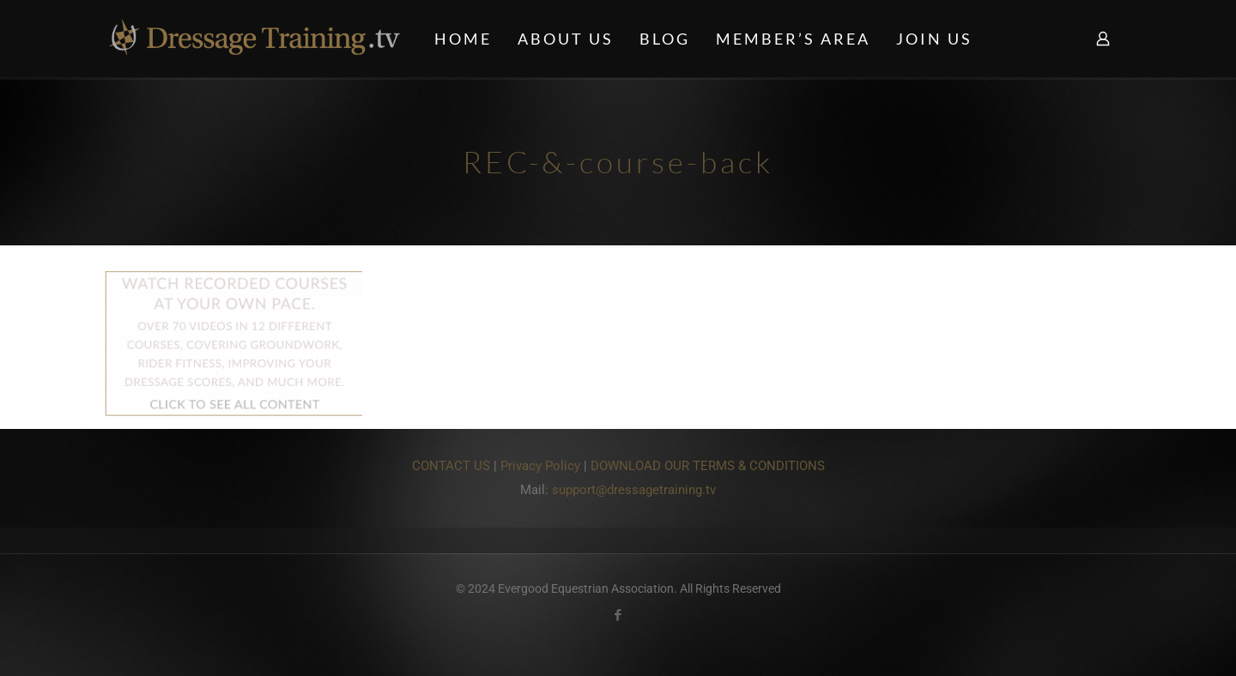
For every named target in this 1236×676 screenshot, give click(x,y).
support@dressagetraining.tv (634, 490)
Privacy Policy (540, 466)
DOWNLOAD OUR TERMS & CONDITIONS (708, 466)
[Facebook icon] (618, 615)
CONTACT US (451, 466)
